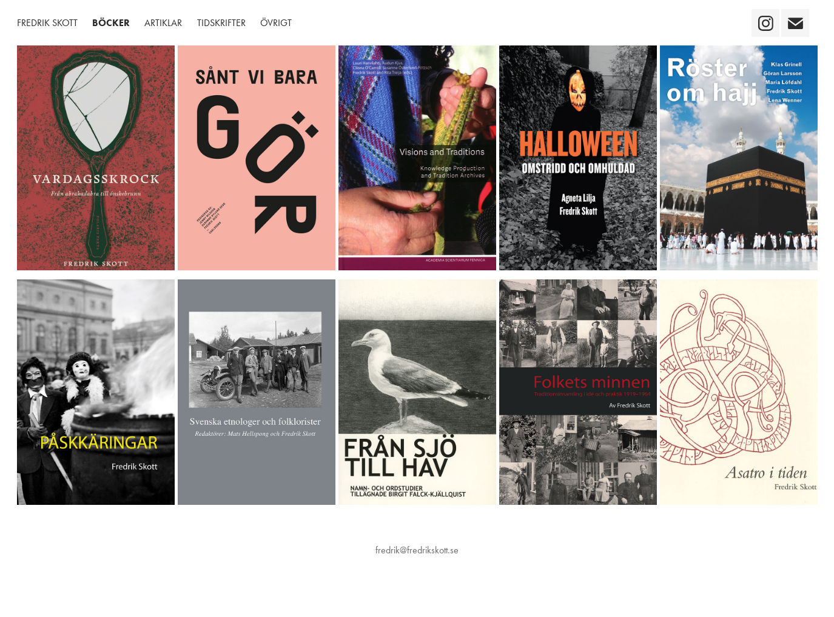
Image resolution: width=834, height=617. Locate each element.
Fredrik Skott (47, 22)
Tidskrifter (221, 22)
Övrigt (276, 22)
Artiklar (163, 22)
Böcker (111, 22)
